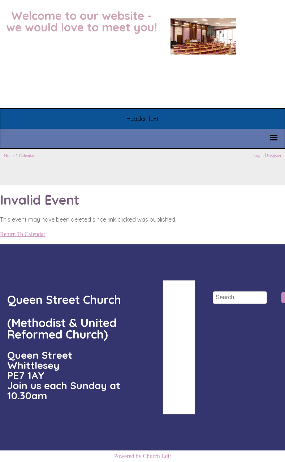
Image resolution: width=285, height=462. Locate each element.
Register (274, 155)
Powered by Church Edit (142, 456)
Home (9, 155)
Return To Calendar (23, 234)
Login (258, 155)
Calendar (26, 155)
